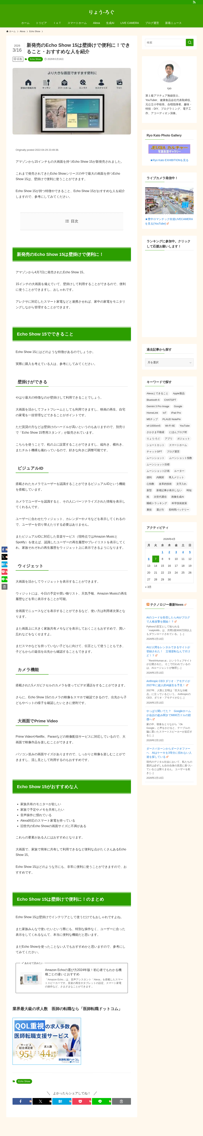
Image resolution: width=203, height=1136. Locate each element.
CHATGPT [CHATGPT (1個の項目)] (170, 399)
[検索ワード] (169, 42)
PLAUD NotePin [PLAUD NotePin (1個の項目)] (171, 419)
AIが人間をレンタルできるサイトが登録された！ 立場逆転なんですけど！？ (168, 651)
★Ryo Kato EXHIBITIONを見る (169, 153)
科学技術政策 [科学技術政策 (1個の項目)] (179, 503)
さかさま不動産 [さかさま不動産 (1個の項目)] (155, 432)
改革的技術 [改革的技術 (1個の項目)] (165, 483)
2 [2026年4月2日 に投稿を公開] (169, 552)
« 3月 (148, 586)
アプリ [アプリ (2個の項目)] (168, 438)
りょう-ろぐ (101, 12)
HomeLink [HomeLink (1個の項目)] (152, 412)
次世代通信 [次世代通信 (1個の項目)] (160, 496)
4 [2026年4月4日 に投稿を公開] (183, 552)
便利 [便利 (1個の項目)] (149, 477)
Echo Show (35, 59)
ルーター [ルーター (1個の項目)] (179, 470)
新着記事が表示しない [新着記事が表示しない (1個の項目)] (169, 490)
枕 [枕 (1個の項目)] (148, 496)
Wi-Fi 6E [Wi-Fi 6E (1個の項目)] (170, 425)
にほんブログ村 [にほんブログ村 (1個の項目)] (178, 432)
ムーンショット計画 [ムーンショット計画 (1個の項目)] (158, 470)
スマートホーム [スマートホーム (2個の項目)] (178, 445)
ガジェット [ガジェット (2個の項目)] (183, 438)
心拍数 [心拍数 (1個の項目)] (150, 483)
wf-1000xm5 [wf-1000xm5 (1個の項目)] (154, 425)
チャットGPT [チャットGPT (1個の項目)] (154, 451)
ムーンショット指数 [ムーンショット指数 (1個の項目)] (180, 458)
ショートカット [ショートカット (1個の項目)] (155, 445)
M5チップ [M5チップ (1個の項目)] (152, 419)
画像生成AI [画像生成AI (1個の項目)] (177, 496)
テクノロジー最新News (168, 604)
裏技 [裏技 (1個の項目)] (149, 509)
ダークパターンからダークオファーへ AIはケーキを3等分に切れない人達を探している (169, 752)
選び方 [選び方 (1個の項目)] (160, 509)
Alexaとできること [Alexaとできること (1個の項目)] (157, 393)
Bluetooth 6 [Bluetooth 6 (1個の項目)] (153, 399)
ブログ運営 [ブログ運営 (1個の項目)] (173, 451)
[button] (22, 1101)
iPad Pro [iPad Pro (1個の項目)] (176, 412)
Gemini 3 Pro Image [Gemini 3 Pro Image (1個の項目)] (158, 406)
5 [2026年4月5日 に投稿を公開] (190, 552)
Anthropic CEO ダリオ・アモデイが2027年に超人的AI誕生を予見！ (168, 683)
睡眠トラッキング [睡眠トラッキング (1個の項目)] (157, 503)
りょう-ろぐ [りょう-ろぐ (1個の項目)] (153, 438)
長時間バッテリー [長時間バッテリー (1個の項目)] (179, 509)
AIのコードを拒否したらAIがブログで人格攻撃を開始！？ (168, 619)
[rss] (194, 2)
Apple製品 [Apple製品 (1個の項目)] (179, 393)
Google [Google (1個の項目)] (178, 406)
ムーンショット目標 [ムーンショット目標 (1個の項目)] (158, 464)
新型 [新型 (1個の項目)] (149, 490)
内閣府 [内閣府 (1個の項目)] (160, 477)
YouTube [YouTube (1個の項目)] (185, 425)
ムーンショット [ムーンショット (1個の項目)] (155, 458)
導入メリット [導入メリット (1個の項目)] (176, 477)
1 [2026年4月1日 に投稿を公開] (162, 552)
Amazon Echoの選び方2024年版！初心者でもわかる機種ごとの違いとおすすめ (83, 972)
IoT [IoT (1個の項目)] (165, 412)
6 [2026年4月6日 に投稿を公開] (149, 558)
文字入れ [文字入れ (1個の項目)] (181, 483)
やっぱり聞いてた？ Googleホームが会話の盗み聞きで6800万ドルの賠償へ (168, 715)
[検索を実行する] (190, 42)
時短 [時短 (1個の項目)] (189, 490)
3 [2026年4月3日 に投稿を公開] (176, 552)
